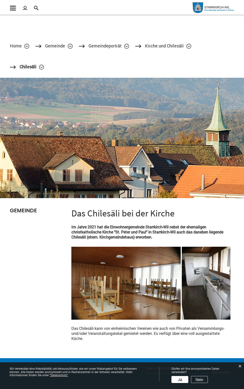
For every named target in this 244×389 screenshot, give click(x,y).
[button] (59, 46)
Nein (199, 379)
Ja (180, 379)
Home (16, 46)
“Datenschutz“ (59, 375)
